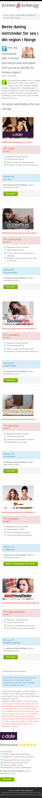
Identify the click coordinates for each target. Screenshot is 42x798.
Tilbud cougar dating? (28, 719)
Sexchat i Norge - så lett (10, 719)
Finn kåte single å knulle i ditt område (20, 716)
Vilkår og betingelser (27, 790)
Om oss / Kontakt (14, 790)
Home (5, 15)
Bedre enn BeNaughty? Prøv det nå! (20, 564)
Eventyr (12, 15)
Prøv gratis (10, 194)
